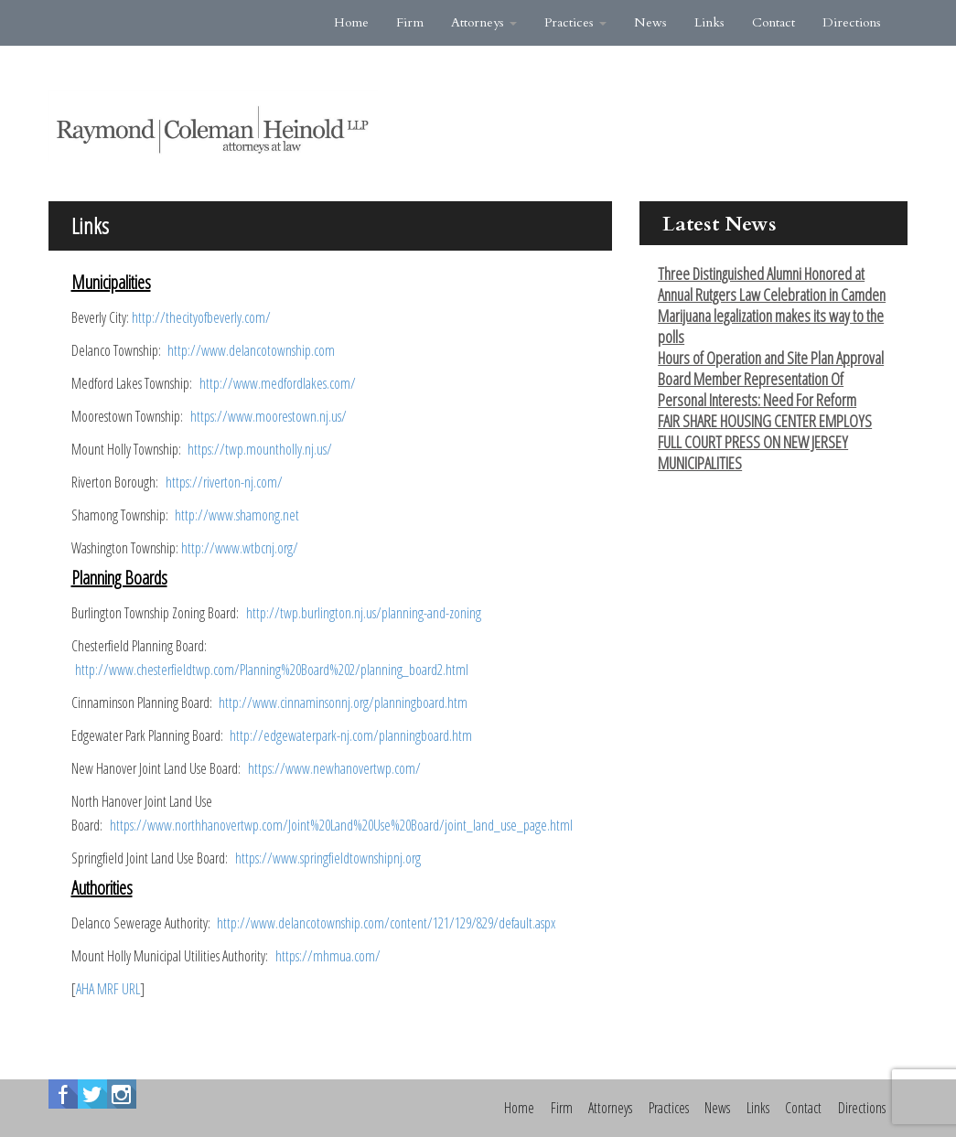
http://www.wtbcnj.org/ (239, 548)
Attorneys (484, 22)
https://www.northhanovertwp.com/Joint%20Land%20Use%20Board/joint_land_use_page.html (341, 825)
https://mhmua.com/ (328, 956)
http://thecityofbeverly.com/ (201, 317)
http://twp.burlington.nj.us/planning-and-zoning (363, 613)
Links (709, 22)
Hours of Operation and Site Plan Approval (771, 358)
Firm (410, 22)
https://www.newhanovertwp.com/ (334, 768)
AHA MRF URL (108, 989)
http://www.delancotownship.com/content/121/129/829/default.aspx (386, 923)
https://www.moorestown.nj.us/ (268, 416)
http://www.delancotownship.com (251, 350)
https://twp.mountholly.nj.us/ (260, 449)
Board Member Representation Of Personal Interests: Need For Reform (757, 389)
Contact (773, 22)
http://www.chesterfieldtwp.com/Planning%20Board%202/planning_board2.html (271, 670)
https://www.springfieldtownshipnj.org (328, 858)
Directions (851, 22)
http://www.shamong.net (237, 515)
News (650, 22)
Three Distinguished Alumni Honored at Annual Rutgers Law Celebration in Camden (772, 284)
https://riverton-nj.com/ (224, 482)
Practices (575, 22)
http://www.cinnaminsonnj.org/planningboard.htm (343, 702)
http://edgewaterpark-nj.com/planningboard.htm (351, 735)
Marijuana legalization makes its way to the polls (771, 326)
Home (351, 22)
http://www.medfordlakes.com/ (277, 383)
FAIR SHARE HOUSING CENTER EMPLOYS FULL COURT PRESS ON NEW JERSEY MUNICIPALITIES (765, 442)
